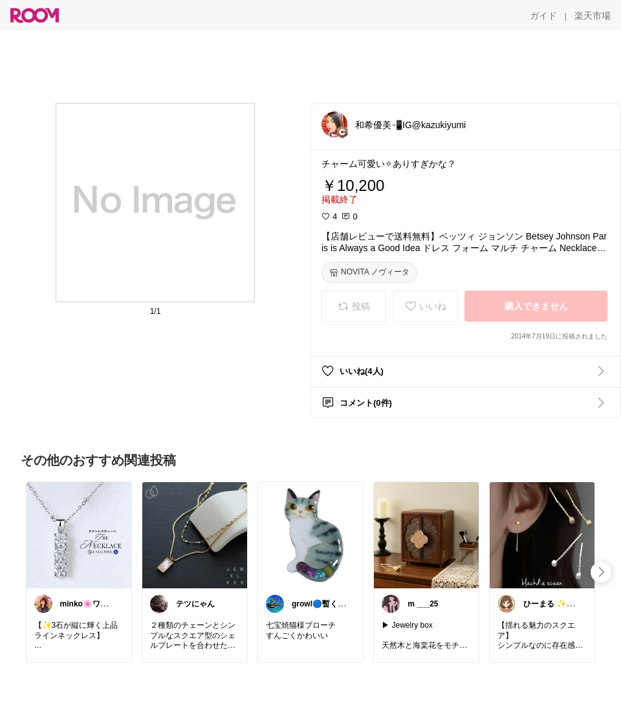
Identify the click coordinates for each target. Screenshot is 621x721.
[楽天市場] (592, 15)
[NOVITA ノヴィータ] (369, 272)
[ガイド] (543, 15)
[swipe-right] (601, 572)
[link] (79, 534)
